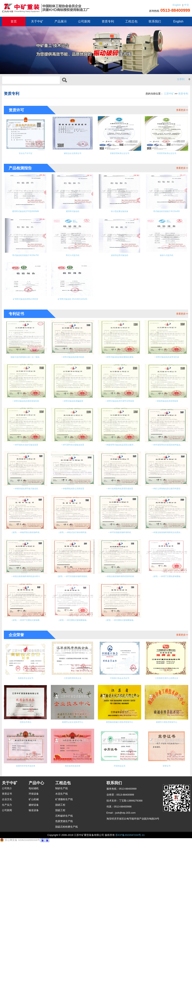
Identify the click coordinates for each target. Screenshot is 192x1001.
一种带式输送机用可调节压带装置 (72, 467)
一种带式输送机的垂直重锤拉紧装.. (119, 375)
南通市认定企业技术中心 (72, 876)
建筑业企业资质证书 (73, 154)
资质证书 (7, 951)
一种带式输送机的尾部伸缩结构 (166, 419)
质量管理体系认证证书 (119, 154)
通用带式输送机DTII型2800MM (25, 214)
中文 (186, 4)
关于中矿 (37, 21)
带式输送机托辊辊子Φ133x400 (166, 214)
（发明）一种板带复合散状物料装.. (119, 611)
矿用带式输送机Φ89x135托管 (25, 307)
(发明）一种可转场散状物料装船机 (166, 663)
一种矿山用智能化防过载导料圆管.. (72, 611)
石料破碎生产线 (64, 973)
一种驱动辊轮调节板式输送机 (72, 563)
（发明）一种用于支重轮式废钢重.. (119, 715)
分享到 (180, 79)
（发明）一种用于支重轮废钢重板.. (72, 715)
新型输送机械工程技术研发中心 (119, 876)
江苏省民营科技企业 (73, 830)
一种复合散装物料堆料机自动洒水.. (72, 663)
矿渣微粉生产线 (64, 957)
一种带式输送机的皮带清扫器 (166, 373)
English (177, 4)
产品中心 (36, 941)
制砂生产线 (61, 946)
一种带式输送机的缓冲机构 (72, 373)
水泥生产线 (61, 951)
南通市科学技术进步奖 (25, 922)
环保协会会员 (119, 922)
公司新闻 (84, 21)
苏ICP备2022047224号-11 (130, 992)
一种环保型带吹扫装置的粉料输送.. (25, 565)
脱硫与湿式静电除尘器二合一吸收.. (25, 375)
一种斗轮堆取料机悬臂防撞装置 (166, 563)
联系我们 (155, 21)
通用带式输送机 (72, 214)
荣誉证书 (166, 922)
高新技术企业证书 (25, 830)
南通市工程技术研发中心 (166, 876)
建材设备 (34, 962)
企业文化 (7, 957)
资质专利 (108, 21)
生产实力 (7, 962)
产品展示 (60, 21)
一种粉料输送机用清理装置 (119, 465)
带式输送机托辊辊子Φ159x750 (25, 260)
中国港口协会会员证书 (119, 830)
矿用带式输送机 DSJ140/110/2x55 (72, 309)
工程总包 (131, 21)
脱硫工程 (60, 968)
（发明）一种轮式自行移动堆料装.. (166, 611)
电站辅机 (34, 946)
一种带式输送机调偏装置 (25, 465)
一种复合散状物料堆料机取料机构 (25, 715)
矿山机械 (34, 957)
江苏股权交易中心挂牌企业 (166, 830)
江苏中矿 (169, 93)
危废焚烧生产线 (64, 979)
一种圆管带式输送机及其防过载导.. (166, 513)
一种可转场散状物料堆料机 (25, 660)
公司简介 (7, 946)
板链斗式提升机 (166, 260)
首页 (14, 21)
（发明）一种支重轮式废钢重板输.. (166, 715)
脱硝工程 (60, 962)
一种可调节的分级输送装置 (119, 511)
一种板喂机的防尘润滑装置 (119, 563)
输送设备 (34, 968)
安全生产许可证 (25, 154)
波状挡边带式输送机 (119, 260)
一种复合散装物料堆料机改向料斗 (119, 663)
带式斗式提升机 (72, 260)
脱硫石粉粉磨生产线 (66, 984)
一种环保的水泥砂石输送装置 (166, 465)
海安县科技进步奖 (72, 922)
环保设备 (34, 951)
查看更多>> (182, 110)
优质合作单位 (25, 876)
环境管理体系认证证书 (166, 154)
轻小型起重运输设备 (119, 214)
